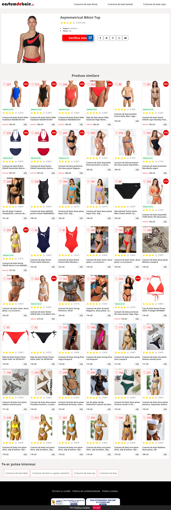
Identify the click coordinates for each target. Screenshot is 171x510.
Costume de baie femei (85, 4)
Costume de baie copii (154, 4)
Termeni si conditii (61, 491)
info (25, 124)
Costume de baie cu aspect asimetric (51, 473)
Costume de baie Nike (16, 473)
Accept (96, 507)
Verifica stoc (81, 38)
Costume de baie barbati (120, 4)
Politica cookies (110, 491)
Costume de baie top (84, 473)
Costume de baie (108, 473)
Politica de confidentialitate (86, 491)
